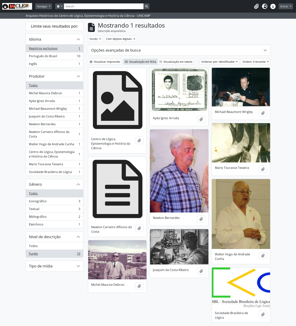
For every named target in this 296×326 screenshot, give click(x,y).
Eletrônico (54, 225)
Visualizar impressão (105, 61)
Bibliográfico (54, 217)
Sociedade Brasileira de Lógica (54, 173)
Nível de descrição (45, 236)
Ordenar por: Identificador (218, 61)
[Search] (103, 6)
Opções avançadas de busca (116, 50)
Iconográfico (54, 202)
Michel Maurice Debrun (54, 94)
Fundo (54, 254)
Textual (54, 210)
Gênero (35, 184)
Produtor (37, 76)
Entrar (284, 6)
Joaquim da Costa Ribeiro (54, 117)
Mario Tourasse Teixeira (54, 165)
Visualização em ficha (140, 61)
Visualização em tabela (175, 61)
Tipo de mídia (40, 266)
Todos (33, 85)
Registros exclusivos (54, 49)
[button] (256, 6)
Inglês (54, 65)
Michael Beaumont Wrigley (54, 109)
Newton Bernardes (54, 125)
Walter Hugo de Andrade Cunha (54, 145)
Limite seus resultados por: (54, 26)
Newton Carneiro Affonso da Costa (54, 134)
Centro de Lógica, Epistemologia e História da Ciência (54, 154)
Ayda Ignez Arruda (54, 102)
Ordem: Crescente (254, 61)
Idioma (35, 39)
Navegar (42, 6)
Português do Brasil (54, 57)
